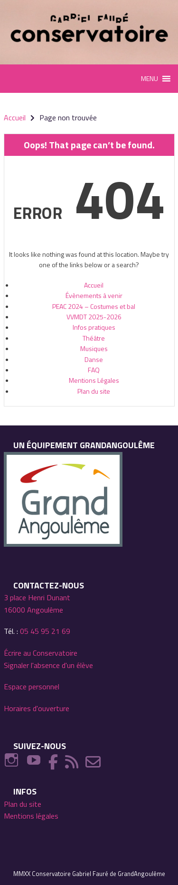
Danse (93, 359)
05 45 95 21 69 (45, 631)
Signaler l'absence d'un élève (48, 665)
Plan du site (93, 391)
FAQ (94, 370)
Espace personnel (31, 686)
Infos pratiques (94, 327)
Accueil (93, 285)
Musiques (94, 348)
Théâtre (94, 338)
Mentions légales (31, 816)
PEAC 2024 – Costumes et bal (93, 306)
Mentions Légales (94, 380)
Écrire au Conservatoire (40, 653)
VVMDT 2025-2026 (94, 317)
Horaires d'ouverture (36, 708)
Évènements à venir (94, 295)
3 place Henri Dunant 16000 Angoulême (37, 603)
